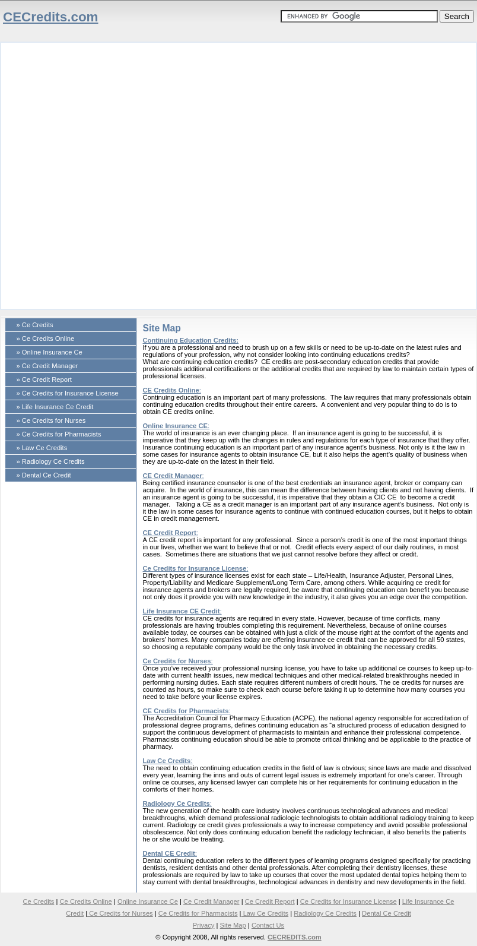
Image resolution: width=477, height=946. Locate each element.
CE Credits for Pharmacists (186, 710)
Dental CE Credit (169, 853)
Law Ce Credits (167, 760)
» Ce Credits (35, 324)
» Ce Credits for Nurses (51, 420)
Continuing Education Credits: (191, 340)
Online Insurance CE (175, 425)
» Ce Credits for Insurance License (68, 393)
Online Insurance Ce (147, 901)
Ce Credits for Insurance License (195, 568)
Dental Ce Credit (386, 913)
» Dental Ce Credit (44, 475)
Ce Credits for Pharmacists (198, 913)
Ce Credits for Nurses (177, 661)
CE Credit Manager (172, 475)
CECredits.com (50, 17)
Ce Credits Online (85, 901)
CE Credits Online (171, 390)
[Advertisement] (132, 175)
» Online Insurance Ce (49, 352)
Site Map (233, 925)
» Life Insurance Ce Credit (55, 406)
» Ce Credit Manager (47, 365)
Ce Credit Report (270, 901)
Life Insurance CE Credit (181, 611)
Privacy (204, 925)
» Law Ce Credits (42, 447)
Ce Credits (39, 901)
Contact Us (268, 925)
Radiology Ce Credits (176, 803)
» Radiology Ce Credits (51, 461)
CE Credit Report (169, 532)
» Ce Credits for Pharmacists (59, 434)
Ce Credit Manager (211, 901)
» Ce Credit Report (44, 379)
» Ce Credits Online (46, 338)
